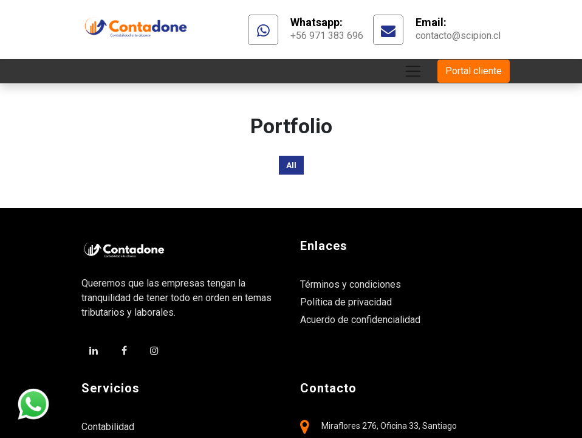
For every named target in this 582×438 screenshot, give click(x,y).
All (291, 165)
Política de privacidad (346, 302)
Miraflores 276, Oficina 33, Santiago (389, 426)
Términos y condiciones (350, 284)
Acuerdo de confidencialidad (360, 319)
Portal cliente (473, 71)
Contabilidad (107, 427)
